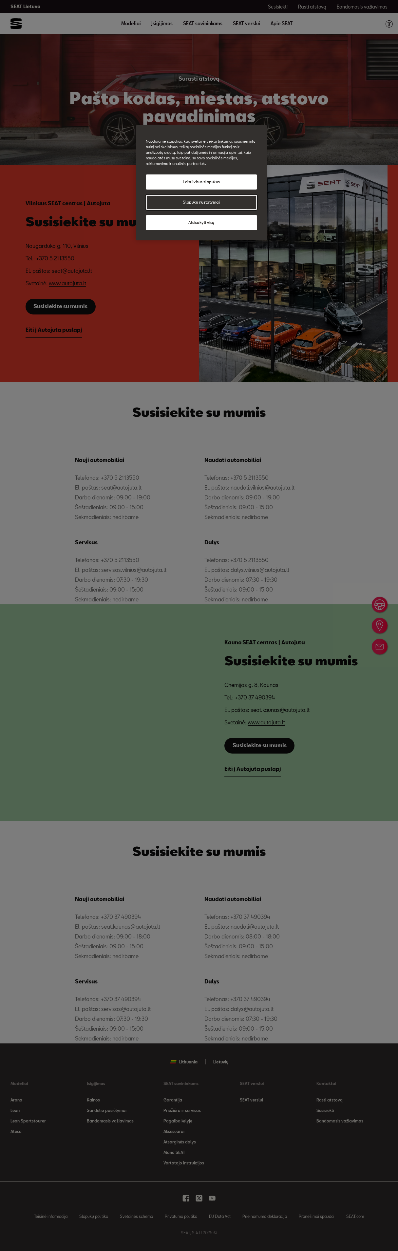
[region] (201, 182)
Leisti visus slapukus (201, 182)
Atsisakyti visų (201, 222)
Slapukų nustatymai (201, 202)
